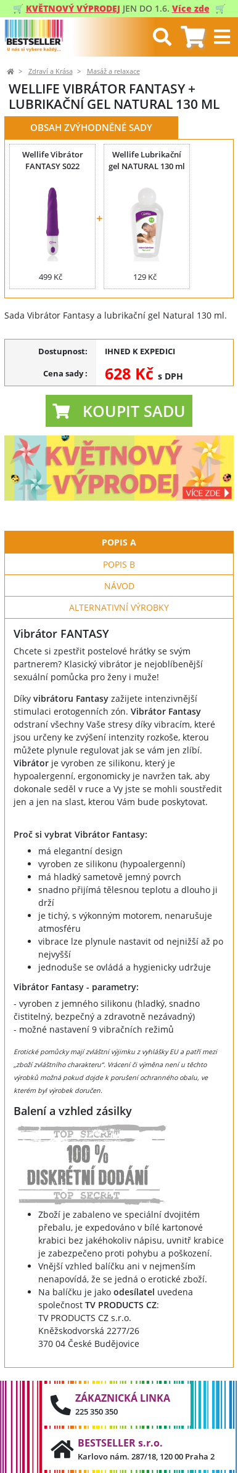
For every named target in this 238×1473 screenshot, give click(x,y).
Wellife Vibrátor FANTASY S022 (52, 160)
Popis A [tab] (119, 542)
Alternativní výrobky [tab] (119, 607)
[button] (119, 411)
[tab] (193, 37)
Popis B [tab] (119, 564)
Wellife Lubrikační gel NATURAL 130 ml (147, 160)
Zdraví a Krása (50, 71)
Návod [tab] (119, 586)
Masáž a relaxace (113, 71)
